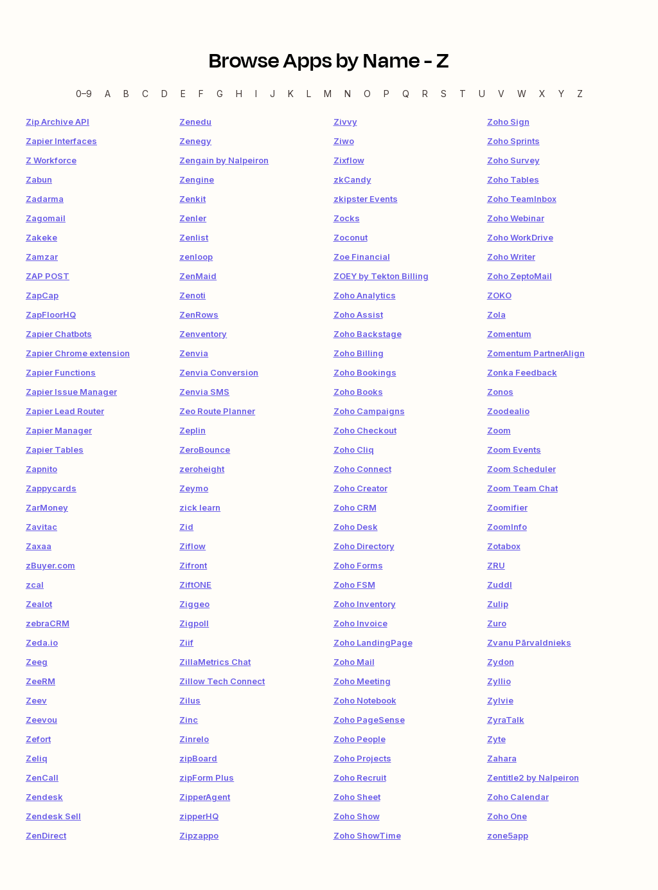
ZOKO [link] (499, 295)
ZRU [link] (496, 565)
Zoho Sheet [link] (356, 797)
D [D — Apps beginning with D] (164, 93)
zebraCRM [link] (47, 623)
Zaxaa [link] (38, 546)
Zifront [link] (193, 565)
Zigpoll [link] (194, 623)
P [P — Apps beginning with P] (386, 93)
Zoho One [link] (507, 816)
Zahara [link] (502, 758)
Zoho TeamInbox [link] (521, 199)
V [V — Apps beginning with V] (501, 93)
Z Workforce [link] (51, 160)
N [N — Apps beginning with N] (347, 93)
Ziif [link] (186, 642)
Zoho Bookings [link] (364, 372)
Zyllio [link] (499, 681)
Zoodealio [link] (508, 411)
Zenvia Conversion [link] (218, 372)
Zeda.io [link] (42, 642)
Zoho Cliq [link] (353, 449)
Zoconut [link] (350, 237)
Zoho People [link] (359, 739)
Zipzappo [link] (198, 835)
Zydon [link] (500, 662)
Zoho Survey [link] (513, 160)
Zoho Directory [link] (364, 546)
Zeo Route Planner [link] (217, 411)
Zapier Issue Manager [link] (71, 391)
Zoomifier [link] (507, 507)
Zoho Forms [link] (358, 565)
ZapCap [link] (42, 295)
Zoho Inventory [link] (364, 604)
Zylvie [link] (500, 700)
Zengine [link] (196, 179)
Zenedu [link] (195, 121)
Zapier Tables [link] (55, 449)
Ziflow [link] (192, 546)
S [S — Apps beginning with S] (444, 93)
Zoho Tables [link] (513, 179)
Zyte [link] (496, 739)
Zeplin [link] (192, 430)
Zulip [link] (497, 604)
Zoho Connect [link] (362, 469)
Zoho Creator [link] (360, 488)
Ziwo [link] (343, 141)
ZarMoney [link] (47, 507)
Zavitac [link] (41, 527)
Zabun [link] (39, 179)
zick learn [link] (199, 507)
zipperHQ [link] (198, 816)
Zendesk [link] (44, 797)
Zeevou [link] (41, 719)
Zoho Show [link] (356, 816)
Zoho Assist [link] (358, 314)
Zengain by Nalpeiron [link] (224, 160)
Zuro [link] (496, 623)
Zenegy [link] (195, 141)
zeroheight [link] (201, 469)
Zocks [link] (346, 218)
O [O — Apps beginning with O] (367, 93)
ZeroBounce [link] (204, 449)
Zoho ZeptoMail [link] (519, 276)
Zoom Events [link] (514, 449)
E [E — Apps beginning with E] (183, 93)
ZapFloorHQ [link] (51, 314)
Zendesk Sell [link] (53, 816)
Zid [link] (186, 527)
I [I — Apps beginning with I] (256, 93)
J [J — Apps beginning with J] (272, 93)
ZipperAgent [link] (204, 797)
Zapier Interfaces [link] (61, 141)
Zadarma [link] (45, 199)
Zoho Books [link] (358, 391)
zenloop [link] (196, 256)
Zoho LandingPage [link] (373, 642)
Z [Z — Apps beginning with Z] (580, 93)
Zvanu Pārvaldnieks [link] (529, 642)
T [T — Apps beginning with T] (462, 93)
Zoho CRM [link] (355, 507)
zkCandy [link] (352, 179)
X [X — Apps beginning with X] (542, 93)
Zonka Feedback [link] (522, 372)
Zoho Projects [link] (362, 758)
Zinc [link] (188, 719)
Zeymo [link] (193, 488)
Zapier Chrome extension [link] (78, 353)
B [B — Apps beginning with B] (126, 93)
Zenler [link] (192, 218)
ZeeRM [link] (40, 681)
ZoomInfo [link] (507, 527)
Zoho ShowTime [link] (367, 835)
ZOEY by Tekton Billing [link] (381, 276)
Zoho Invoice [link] (360, 623)
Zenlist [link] (193, 237)
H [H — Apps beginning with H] (239, 93)
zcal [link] (35, 584)
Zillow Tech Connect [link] (222, 681)
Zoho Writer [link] (511, 256)
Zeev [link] (36, 700)
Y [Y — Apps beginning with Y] (561, 93)
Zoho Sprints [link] (513, 141)
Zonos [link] (500, 391)
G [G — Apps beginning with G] (220, 93)
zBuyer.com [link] (50, 565)
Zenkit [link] (192, 199)
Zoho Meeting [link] (362, 681)
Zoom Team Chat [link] (522, 488)
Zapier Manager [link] (59, 430)
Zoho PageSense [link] (369, 719)
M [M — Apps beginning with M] (328, 93)
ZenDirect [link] (46, 835)
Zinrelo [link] (194, 739)
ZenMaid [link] (198, 276)
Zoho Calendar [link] (518, 797)
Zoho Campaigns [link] (369, 411)
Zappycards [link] (51, 488)
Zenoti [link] (192, 295)
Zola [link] (496, 314)
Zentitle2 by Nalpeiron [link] (533, 777)
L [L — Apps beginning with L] (309, 93)
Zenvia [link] (193, 353)
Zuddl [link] (499, 584)
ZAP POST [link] (47, 276)
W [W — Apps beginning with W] (521, 93)
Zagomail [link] (46, 218)
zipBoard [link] (198, 758)
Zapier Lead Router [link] (65, 411)
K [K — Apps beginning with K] (291, 93)
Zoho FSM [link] (354, 584)
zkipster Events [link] (365, 199)
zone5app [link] (507, 835)
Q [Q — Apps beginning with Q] (405, 93)
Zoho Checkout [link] (364, 430)
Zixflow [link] (348, 160)
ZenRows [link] (198, 314)
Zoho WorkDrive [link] (520, 237)
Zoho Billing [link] (358, 353)
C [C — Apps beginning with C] (145, 93)
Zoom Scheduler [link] (521, 469)
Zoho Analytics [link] (364, 295)
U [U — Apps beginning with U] (482, 93)
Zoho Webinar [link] (515, 218)
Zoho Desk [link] (355, 527)
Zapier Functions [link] (61, 372)
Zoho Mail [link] (354, 662)
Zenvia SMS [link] (204, 391)
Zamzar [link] (42, 256)
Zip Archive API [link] (57, 121)
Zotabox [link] (503, 546)
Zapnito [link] (41, 469)
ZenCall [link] (42, 777)
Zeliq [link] (37, 758)
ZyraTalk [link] (505, 719)
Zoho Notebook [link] (364, 700)
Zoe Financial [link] (361, 256)
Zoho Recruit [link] (359, 777)
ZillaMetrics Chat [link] (215, 662)
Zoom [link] (499, 430)
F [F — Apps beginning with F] (201, 93)
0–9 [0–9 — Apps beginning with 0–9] (84, 93)
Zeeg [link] (37, 662)
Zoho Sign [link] (508, 121)
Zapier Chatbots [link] (59, 334)
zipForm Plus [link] (206, 777)
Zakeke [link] (41, 237)
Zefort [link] (38, 739)
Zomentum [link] (509, 334)
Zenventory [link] (203, 334)
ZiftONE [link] (195, 584)
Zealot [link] (39, 604)
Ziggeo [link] (194, 604)
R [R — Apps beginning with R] (425, 93)
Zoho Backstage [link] (367, 334)
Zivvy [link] (345, 121)
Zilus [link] (189, 700)
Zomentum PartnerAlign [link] (536, 353)
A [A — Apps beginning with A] (108, 93)
